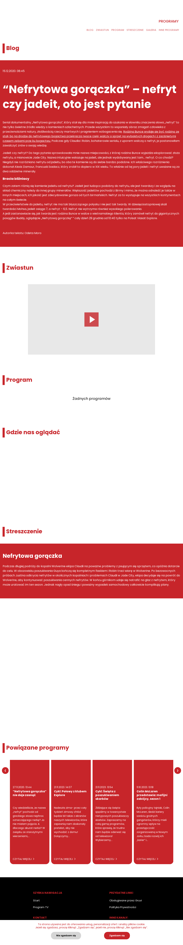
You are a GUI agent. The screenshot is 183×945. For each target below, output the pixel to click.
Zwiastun (102, 30)
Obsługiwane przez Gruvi (125, 900)
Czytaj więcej (23, 859)
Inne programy (169, 30)
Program (117, 30)
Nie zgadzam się (66, 935)
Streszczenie (135, 30)
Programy (169, 21)
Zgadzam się (117, 935)
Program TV (40, 907)
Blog (90, 30)
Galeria (151, 30)
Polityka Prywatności (122, 907)
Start (36, 900)
